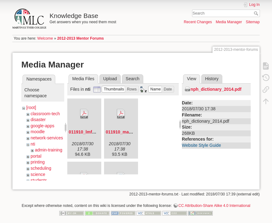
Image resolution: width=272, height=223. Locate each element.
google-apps (42, 125)
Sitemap (253, 22)
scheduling (41, 168)
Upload (110, 78)
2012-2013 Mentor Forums (80, 38)
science (38, 174)
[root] (31, 107)
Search (257, 13)
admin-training (48, 149)
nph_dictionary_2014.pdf (215, 89)
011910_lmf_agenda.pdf (93, 131)
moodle (38, 131)
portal (36, 156)
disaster (38, 119)
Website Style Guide (201, 145)
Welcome (45, 38)
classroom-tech (45, 113)
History (212, 78)
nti (33, 144)
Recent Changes (198, 22)
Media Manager (229, 22)
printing (38, 162)
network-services (47, 137)
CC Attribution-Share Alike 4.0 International (214, 202)
